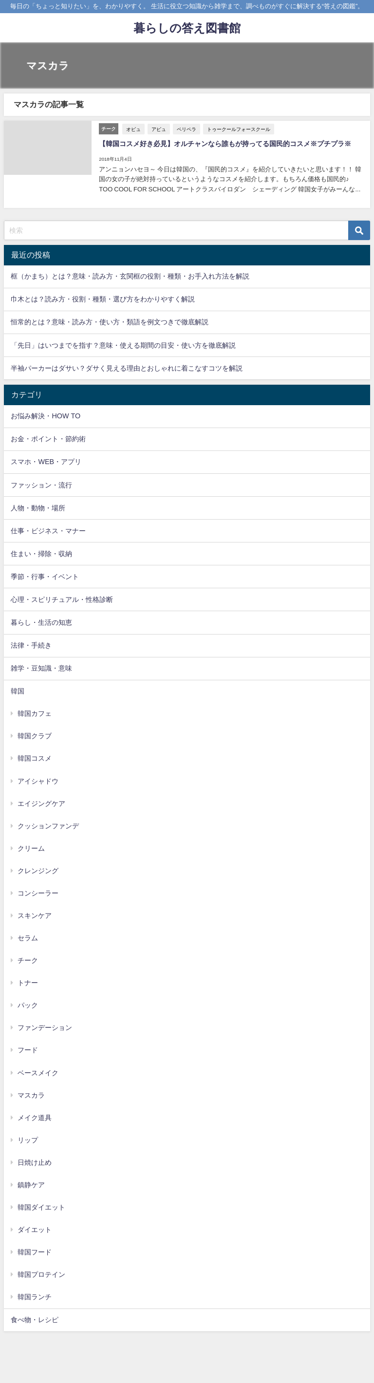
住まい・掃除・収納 (41, 553)
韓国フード (35, 1251)
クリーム (31, 847)
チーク (28, 959)
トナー (28, 982)
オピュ (133, 128)
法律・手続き (31, 644)
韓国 (17, 690)
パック (28, 1005)
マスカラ (31, 1094)
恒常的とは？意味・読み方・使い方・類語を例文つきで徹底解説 (109, 321)
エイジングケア (41, 803)
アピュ (158, 128)
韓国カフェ (35, 713)
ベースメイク (38, 1072)
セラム (28, 937)
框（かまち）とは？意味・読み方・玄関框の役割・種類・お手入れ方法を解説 (130, 276)
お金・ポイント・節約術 (48, 438)
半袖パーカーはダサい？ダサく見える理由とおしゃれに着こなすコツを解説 (127, 367)
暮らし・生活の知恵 (41, 621)
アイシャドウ (38, 780)
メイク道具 (35, 1117)
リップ (28, 1139)
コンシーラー (38, 892)
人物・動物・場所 (38, 507)
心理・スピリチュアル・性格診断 (62, 599)
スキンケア (35, 915)
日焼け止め (35, 1162)
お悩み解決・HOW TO (45, 415)
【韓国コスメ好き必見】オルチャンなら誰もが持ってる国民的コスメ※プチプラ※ (225, 143)
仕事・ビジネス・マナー (48, 530)
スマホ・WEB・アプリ (46, 461)
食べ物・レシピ (34, 1319)
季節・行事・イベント (45, 576)
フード (28, 1050)
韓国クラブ (35, 735)
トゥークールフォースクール (238, 128)
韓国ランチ (35, 1296)
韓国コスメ (35, 758)
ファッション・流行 (41, 484)
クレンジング (38, 870)
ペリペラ (186, 128)
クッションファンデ (48, 825)
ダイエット (35, 1229)
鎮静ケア (31, 1184)
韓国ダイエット (41, 1206)
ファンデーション (45, 1027)
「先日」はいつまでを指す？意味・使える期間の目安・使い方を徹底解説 (123, 344)
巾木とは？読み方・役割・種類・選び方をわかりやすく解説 (103, 299)
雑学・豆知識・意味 (41, 667)
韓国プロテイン (41, 1274)
